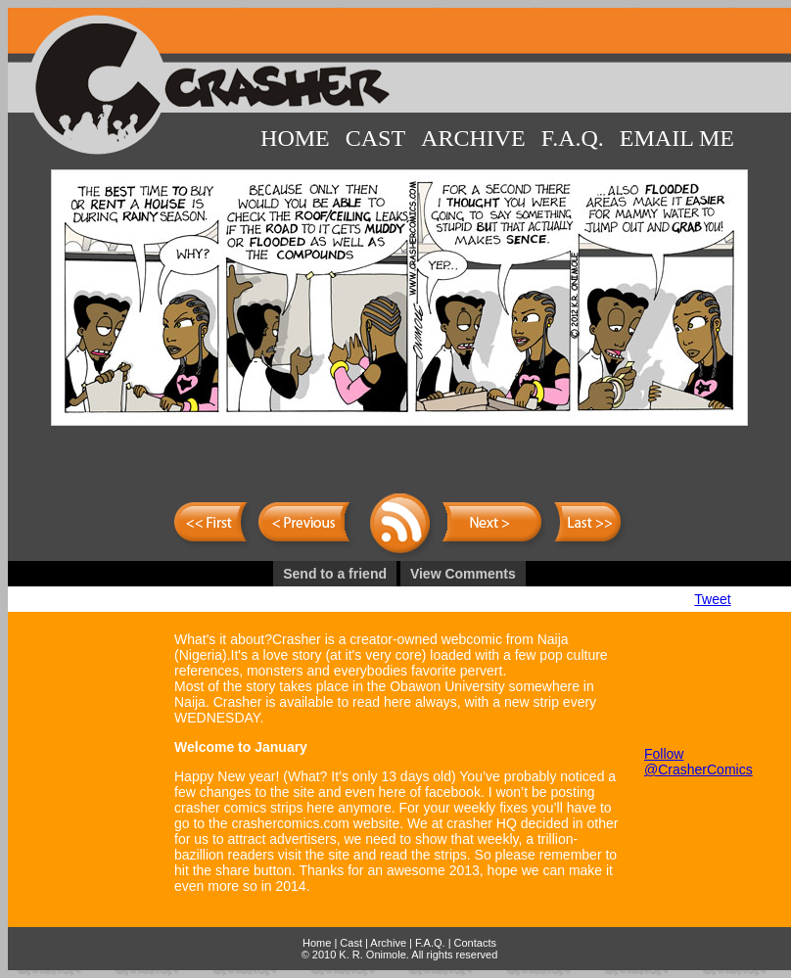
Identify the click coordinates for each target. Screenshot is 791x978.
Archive (473, 138)
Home (295, 138)
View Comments (463, 574)
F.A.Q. (572, 138)
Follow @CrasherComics (698, 761)
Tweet (712, 599)
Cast (375, 138)
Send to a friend (335, 574)
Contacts (475, 943)
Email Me (677, 138)
